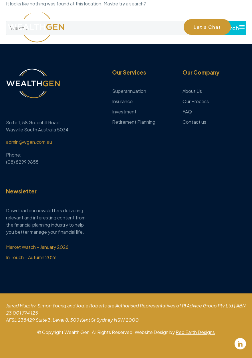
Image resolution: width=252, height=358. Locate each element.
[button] (207, 27)
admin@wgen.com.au (29, 142)
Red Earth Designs (195, 332)
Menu (242, 27)
